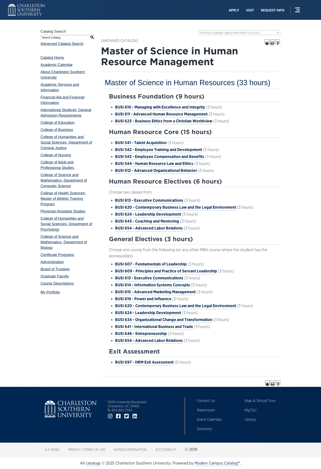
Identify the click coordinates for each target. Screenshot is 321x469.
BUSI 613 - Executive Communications (149, 200)
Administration (52, 262)
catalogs (93, 463)
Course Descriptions (57, 283)
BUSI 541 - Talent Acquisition (141, 142)
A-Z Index (52, 449)
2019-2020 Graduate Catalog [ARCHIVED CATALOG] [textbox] (230, 32)
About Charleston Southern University (63, 74)
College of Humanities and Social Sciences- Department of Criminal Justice (66, 142)
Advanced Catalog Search (62, 44)
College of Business (57, 130)
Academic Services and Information (60, 87)
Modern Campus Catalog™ (217, 463)
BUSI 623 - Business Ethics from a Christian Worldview (163, 121)
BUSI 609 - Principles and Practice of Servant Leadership (166, 271)
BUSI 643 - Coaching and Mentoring (147, 221)
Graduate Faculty (55, 276)
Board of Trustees (55, 269)
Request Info (273, 10)
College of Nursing (56, 155)
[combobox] (239, 32)
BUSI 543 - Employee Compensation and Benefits (159, 156)
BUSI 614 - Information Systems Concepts (152, 284)
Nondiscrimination (130, 449)
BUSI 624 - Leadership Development (148, 214)
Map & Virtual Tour (260, 400)
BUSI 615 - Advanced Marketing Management (155, 291)
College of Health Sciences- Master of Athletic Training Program (63, 198)
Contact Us (206, 400)
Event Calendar (209, 419)
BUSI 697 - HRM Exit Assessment (144, 362)
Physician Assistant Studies (63, 211)
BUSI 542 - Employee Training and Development (158, 149)
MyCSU (251, 409)
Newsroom (206, 409)
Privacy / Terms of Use (86, 449)
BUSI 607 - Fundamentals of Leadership (151, 264)
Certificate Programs (57, 255)
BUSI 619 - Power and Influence (143, 298)
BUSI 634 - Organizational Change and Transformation (163, 319)
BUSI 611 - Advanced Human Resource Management (161, 114)
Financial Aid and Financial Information (62, 100)
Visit (250, 10)
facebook (118, 416)
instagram (110, 416)
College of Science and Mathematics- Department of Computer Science (64, 180)
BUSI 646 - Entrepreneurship (141, 333)
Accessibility (165, 449)
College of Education (58, 123)
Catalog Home (52, 58)
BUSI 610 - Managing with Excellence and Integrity (160, 107)
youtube (142, 416)
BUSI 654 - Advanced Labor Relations (149, 228)
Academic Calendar (57, 65)
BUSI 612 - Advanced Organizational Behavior (156, 170)
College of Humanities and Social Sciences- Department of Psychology (66, 224)
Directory (204, 428)
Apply (234, 10)
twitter (126, 416)
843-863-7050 (122, 410)
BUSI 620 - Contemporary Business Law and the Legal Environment (175, 207)
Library (250, 419)
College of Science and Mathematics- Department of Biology (64, 242)
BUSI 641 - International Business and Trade (154, 326)
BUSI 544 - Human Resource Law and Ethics (154, 163)
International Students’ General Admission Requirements (66, 113)
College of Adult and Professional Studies (57, 165)
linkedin (134, 416)
